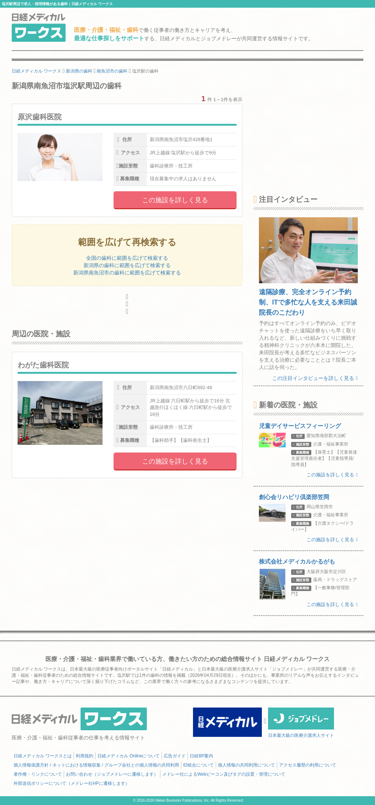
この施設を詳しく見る (175, 200)
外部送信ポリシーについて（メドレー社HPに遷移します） (72, 783)
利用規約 (84, 755)
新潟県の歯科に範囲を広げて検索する (127, 265)
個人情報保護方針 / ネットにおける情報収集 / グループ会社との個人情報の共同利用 (96, 765)
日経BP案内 (201, 755)
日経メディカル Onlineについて (128, 755)
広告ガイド (175, 755)
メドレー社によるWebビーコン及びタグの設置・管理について (223, 774)
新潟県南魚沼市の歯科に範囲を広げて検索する (127, 273)
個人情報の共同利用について (246, 765)
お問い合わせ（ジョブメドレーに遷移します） (112, 774)
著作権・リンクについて (38, 774)
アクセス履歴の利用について (307, 765)
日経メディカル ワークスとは (43, 755)
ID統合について (198, 765)
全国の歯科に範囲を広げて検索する (127, 258)
